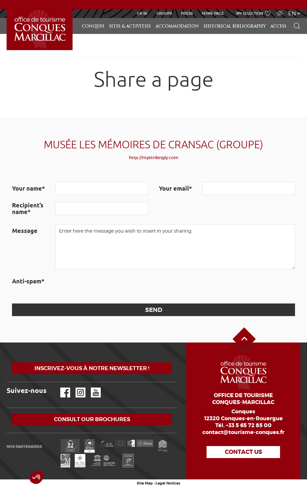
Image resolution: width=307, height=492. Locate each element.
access (278, 27)
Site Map (145, 483)
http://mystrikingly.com (153, 157)
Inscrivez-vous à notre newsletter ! (91, 368)
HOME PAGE (213, 13)
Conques (93, 27)
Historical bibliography (235, 27)
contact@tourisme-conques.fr (243, 432)
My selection (249, 13)
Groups (164, 13)
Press (187, 13)
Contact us (243, 452)
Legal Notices (168, 483)
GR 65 (142, 13)
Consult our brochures (92, 419)
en (292, 13)
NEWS (154, 4)
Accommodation (177, 27)
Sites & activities (130, 27)
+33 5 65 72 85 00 (249, 425)
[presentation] (101, 286)
